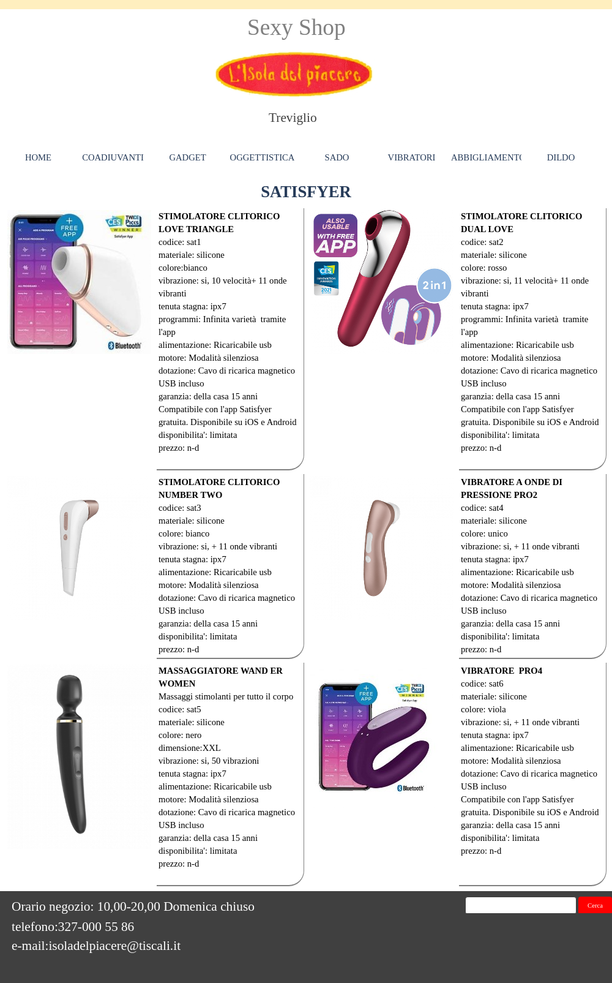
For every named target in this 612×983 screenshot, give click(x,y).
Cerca (595, 905)
